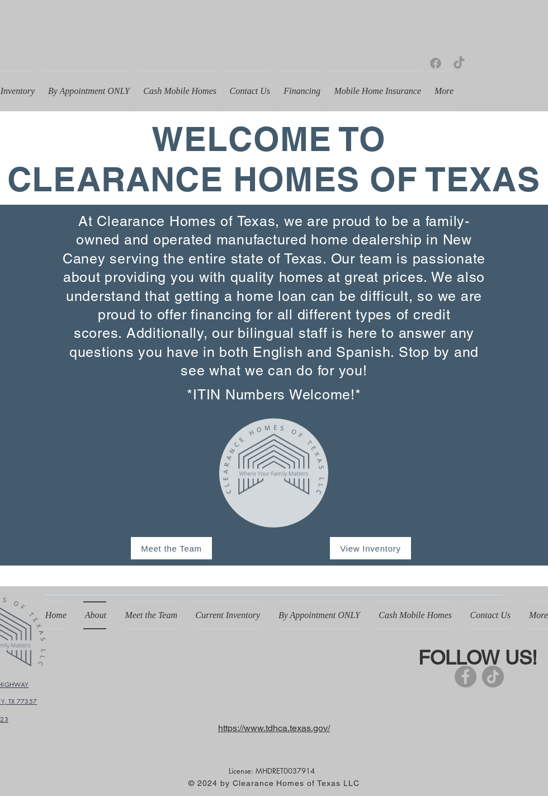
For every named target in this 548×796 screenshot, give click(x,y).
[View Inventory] (370, 548)
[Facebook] (435, 63)
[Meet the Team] (171, 548)
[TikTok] (459, 63)
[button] (227, 615)
